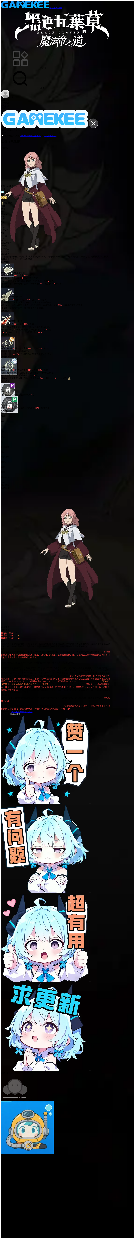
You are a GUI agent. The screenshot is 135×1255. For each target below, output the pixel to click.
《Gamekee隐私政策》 (30, 136)
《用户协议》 (50, 136)
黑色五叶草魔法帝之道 (21, 712)
